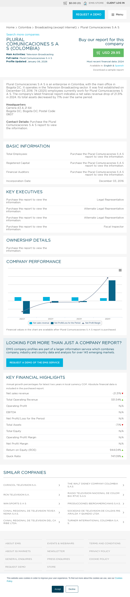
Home (10, 27)
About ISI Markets (18, 551)
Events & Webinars (60, 543)
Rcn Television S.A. (16, 495)
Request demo (15, 567)
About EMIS (13, 543)
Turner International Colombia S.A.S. (93, 522)
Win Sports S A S (14, 503)
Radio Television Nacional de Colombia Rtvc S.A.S (93, 494)
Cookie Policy (99, 559)
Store (51, 567)
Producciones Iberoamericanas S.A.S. (94, 503)
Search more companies (22, 34)
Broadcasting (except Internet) (56, 27)
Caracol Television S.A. (19, 485)
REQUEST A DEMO (88, 14)
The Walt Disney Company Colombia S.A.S (93, 485)
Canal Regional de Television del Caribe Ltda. (29, 522)
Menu (117, 14)
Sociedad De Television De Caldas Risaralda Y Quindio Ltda (94, 512)
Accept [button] (58, 589)
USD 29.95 (108, 53)
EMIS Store (94, 3)
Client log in (116, 3)
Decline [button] (72, 589)
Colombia (24, 27)
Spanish (119, 66)
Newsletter (56, 551)
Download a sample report (108, 70)
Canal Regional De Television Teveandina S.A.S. (29, 512)
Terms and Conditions (105, 543)
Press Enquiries (58, 559)
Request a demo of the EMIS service (35, 362)
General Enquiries (18, 559)
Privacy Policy (99, 551)
